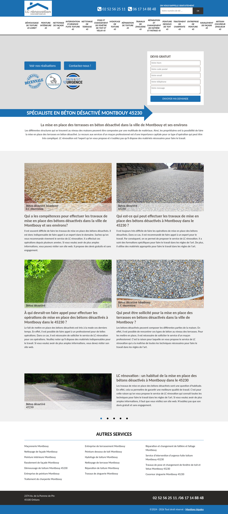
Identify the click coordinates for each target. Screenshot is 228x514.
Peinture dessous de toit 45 (167, 25)
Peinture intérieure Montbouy (40, 457)
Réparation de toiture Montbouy (102, 468)
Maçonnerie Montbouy (36, 446)
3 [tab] (114, 418)
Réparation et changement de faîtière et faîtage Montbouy (170, 448)
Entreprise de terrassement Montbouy (105, 446)
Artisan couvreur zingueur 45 (220, 25)
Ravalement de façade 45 (206, 25)
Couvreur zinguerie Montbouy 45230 (165, 474)
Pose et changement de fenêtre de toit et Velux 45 (101, 25)
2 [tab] (107, 418)
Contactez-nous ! (80, 66)
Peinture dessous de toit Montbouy (103, 451)
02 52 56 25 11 (111, 9)
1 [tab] (101, 418)
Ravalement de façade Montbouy (41, 462)
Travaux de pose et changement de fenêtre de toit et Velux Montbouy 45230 (173, 466)
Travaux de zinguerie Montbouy (101, 473)
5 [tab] (127, 418)
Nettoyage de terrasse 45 (87, 25)
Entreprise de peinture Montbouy (41, 473)
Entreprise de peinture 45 (193, 25)
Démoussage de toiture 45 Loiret (32, 25)
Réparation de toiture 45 (128, 25)
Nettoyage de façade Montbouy (41, 451)
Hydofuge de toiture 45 (115, 25)
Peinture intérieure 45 (45, 25)
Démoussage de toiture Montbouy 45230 (46, 468)
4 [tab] (120, 418)
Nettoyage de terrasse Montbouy (102, 462)
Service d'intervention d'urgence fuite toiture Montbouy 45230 (169, 457)
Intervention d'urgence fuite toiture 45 (73, 25)
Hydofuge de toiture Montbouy (101, 457)
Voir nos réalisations (42, 66)
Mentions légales (194, 509)
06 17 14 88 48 (142, 9)
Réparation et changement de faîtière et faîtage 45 (154, 25)
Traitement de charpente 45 (179, 25)
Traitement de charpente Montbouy (43, 479)
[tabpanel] (114, 391)
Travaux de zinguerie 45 (140, 25)
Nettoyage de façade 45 (58, 25)
